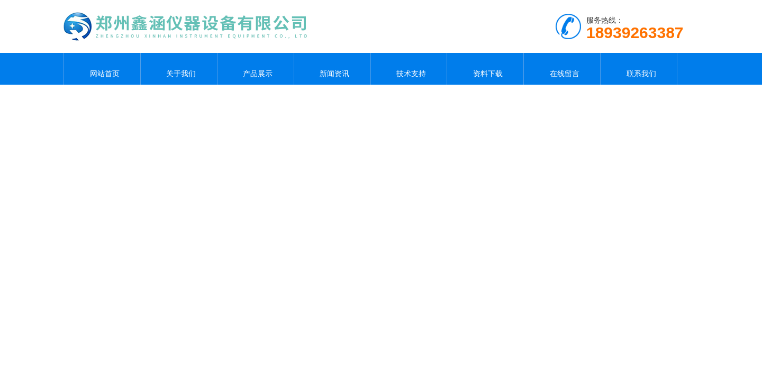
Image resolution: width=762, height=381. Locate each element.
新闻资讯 (332, 69)
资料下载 (485, 69)
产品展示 (255, 69)
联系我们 (639, 69)
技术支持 (408, 69)
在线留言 (562, 69)
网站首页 (102, 69)
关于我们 (179, 69)
